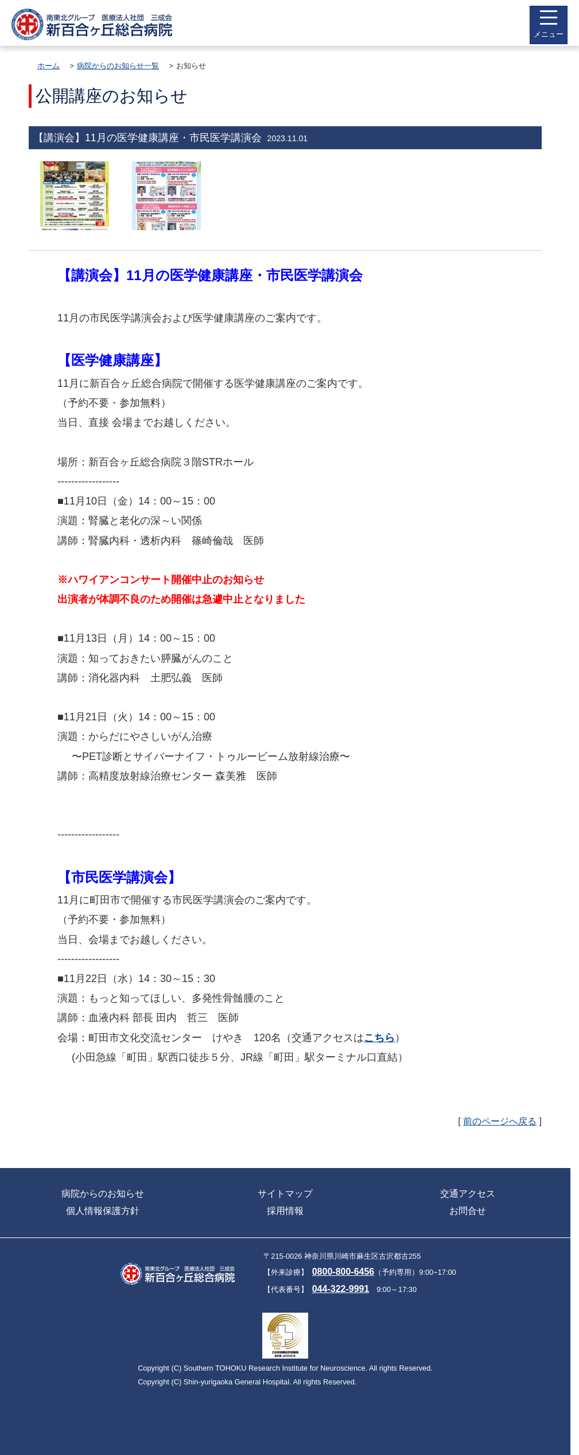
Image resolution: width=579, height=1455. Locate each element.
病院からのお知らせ (102, 1193)
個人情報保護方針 (102, 1211)
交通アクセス (467, 1193)
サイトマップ (285, 1193)
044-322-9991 (341, 1289)
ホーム (48, 65)
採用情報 (285, 1211)
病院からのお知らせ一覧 (118, 65)
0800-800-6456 (343, 1271)
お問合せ (467, 1211)
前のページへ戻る (500, 1121)
